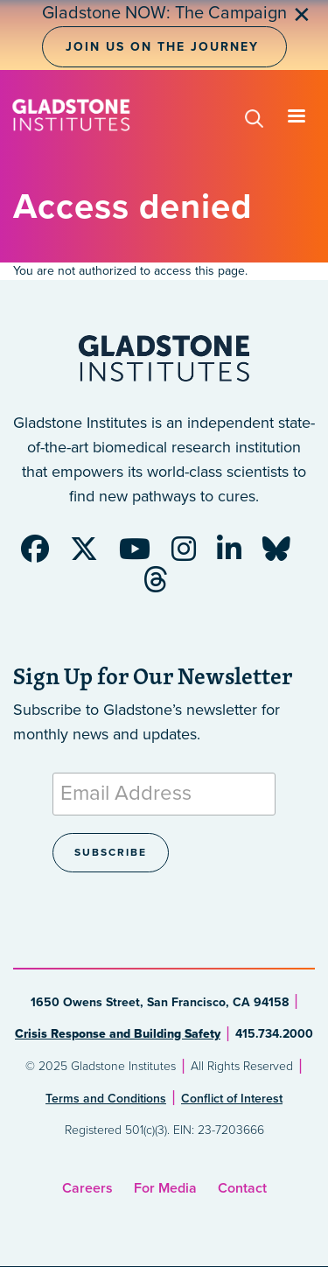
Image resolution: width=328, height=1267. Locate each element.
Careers (87, 1188)
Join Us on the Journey (162, 46)
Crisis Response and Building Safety (117, 1033)
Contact (242, 1188)
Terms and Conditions (105, 1098)
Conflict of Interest (232, 1098)
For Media (165, 1188)
